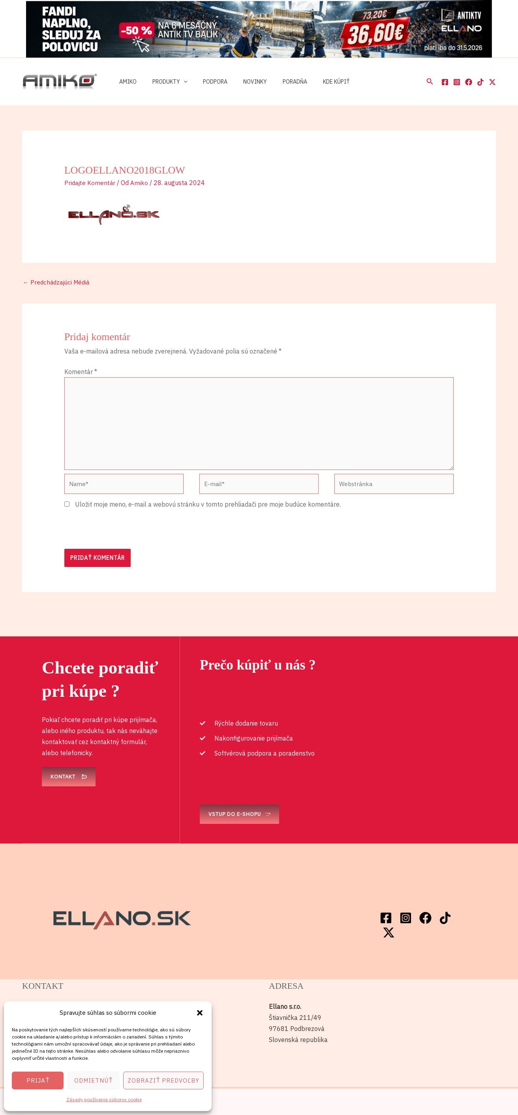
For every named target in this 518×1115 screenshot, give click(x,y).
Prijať (37, 1080)
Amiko (125, 81)
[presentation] (124, 537)
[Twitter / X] (492, 82)
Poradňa (273, 81)
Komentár (80, 372)
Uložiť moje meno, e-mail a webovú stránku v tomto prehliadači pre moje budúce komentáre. (208, 512)
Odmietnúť (93, 1080)
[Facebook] (445, 82)
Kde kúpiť (310, 81)
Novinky (238, 81)
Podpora (203, 81)
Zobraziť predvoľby (163, 1080)
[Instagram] (456, 82)
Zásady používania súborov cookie (104, 1099)
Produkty (162, 81)
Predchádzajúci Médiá (58, 283)
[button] (200, 1013)
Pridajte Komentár (90, 183)
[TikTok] (480, 82)
